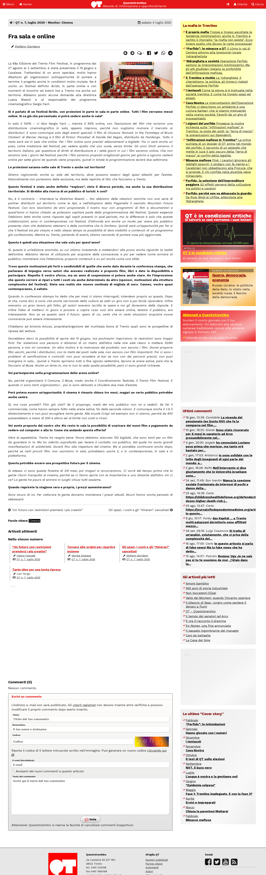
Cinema (34, 520)
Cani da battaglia (198, 635)
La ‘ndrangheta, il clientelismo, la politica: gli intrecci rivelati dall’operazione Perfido (217, 81)
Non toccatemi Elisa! (201, 593)
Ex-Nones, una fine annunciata (208, 625)
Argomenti (152, 867)
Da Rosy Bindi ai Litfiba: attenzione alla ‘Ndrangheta (219, 197)
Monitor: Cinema (60, 22)
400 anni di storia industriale (207, 588)
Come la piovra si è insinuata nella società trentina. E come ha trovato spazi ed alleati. (219, 94)
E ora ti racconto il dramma (206, 621)
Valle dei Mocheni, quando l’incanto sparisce (218, 598)
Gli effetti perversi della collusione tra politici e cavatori (218, 184)
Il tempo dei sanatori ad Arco (207, 616)
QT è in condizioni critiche (205, 253)
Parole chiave (154, 863)
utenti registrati (84, 705)
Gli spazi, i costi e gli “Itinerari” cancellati (141, 510)
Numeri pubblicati (157, 859)
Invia (90, 820)
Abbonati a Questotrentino (206, 315)
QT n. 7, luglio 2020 (30, 22)
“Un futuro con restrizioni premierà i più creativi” (45, 510)
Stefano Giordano (27, 46)
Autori (149, 871)
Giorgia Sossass (81, 555)
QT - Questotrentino (201, 611)
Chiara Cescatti (26, 555)
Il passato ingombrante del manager (212, 630)
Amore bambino (197, 583)
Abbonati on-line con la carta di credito (211, 337)
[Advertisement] (90, 629)
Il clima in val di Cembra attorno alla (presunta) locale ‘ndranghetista (218, 52)
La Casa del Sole (198, 640)
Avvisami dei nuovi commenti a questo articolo (48, 771)
